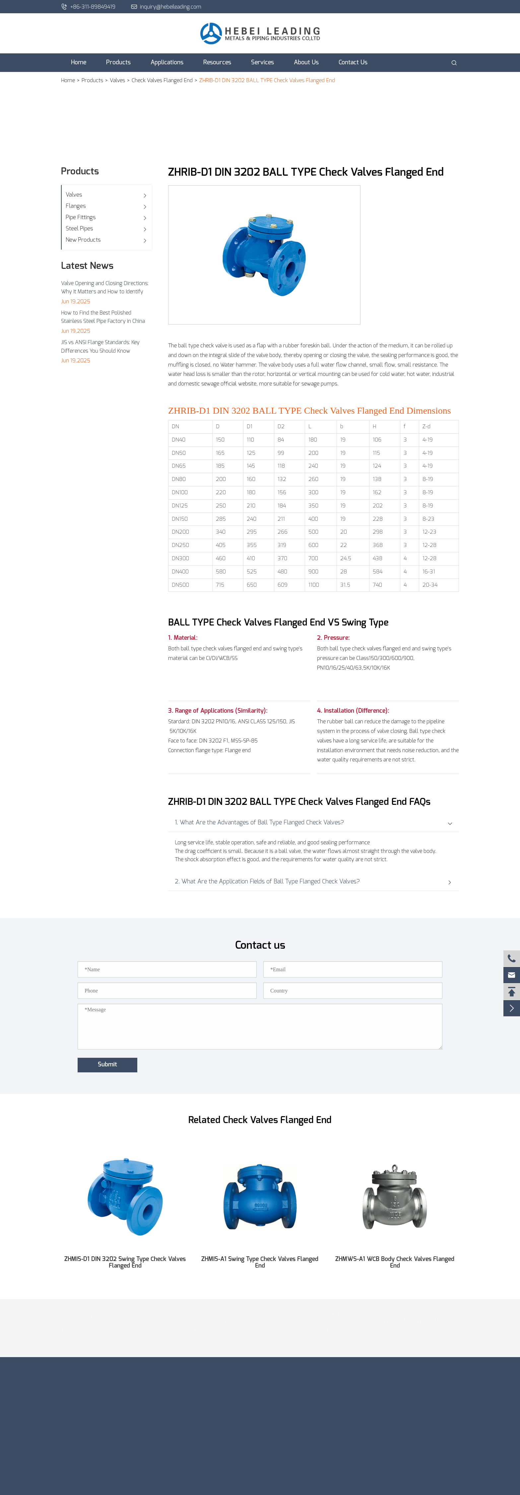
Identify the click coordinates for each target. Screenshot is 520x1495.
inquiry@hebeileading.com (166, 7)
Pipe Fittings (81, 217)
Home (78, 63)
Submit (107, 1065)
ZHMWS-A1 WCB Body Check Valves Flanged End (394, 1262)
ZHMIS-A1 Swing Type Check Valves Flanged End (259, 1262)
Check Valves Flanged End (162, 80)
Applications (167, 63)
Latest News (87, 266)
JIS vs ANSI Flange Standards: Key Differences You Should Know (100, 347)
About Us (306, 63)
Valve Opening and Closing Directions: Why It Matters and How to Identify (105, 288)
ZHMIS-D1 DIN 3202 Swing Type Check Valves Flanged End (125, 1262)
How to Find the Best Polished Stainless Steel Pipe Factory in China (103, 317)
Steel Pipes (79, 228)
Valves (117, 80)
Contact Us (353, 63)
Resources (217, 63)
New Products (83, 240)
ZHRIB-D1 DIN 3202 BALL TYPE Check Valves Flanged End (267, 80)
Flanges (76, 206)
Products (118, 63)
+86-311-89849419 (88, 7)
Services (262, 63)
